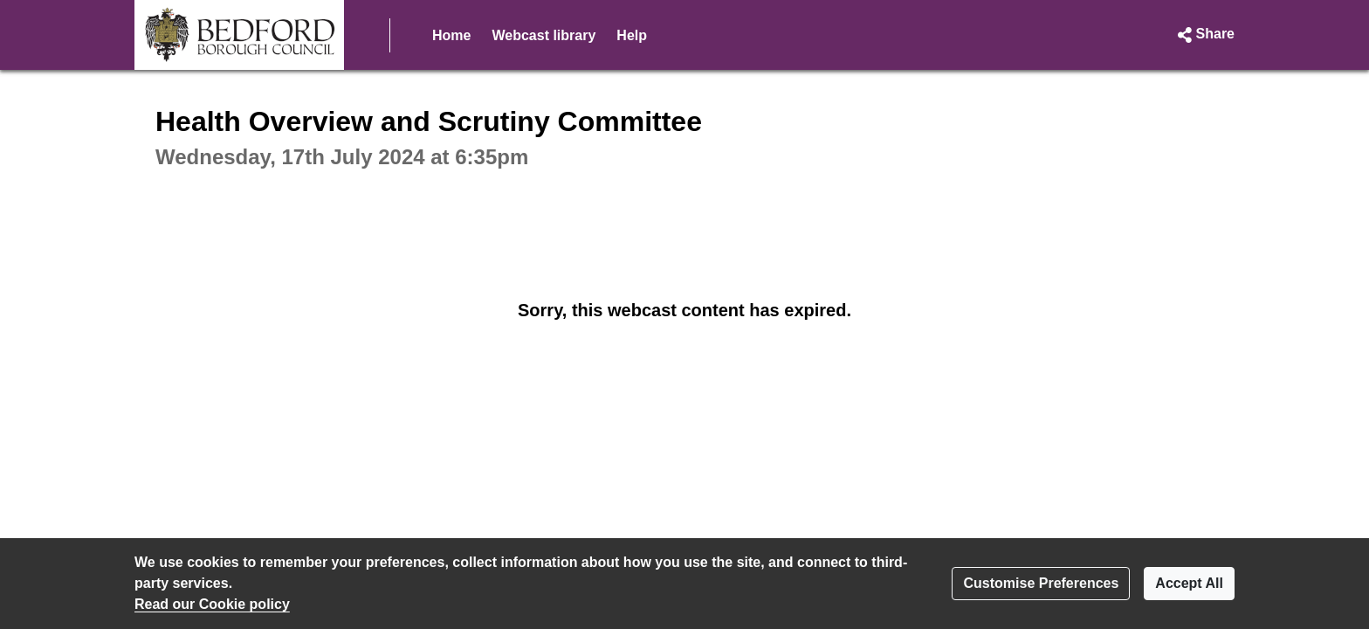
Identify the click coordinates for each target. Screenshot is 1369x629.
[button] (1204, 35)
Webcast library (543, 35)
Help (631, 35)
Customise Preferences (1040, 583)
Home (451, 35)
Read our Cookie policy (212, 604)
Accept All (1189, 583)
